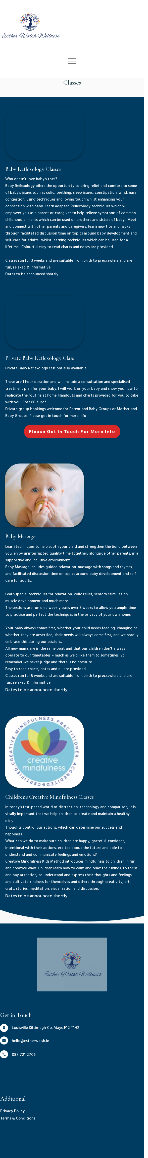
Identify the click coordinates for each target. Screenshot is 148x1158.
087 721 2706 (24, 1041)
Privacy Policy (12, 1097)
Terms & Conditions (17, 1105)
